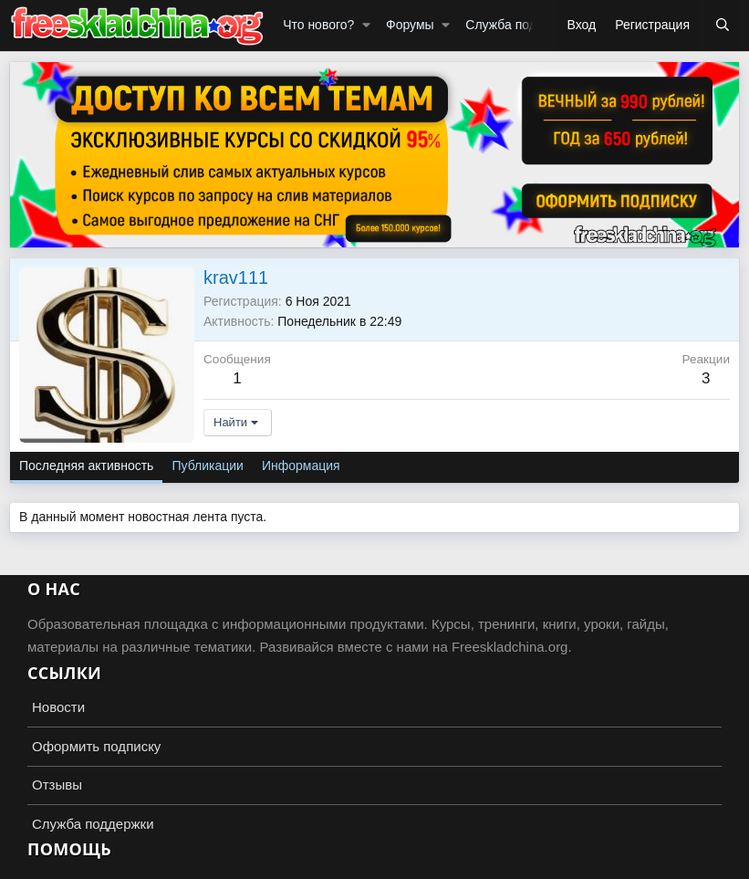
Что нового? (318, 24)
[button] (366, 25)
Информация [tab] (301, 465)
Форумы (410, 24)
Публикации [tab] (207, 465)
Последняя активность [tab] (86, 465)
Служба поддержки (522, 24)
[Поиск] (722, 25)
